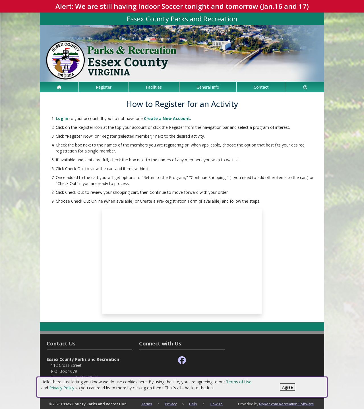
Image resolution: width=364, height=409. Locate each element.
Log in (62, 118)
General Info (208, 87)
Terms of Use (238, 381)
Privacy (171, 403)
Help (193, 403)
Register (103, 87)
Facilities (154, 87)
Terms (146, 403)
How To (216, 403)
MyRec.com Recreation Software (286, 403)
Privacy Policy (61, 387)
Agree (287, 387)
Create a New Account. (167, 118)
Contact (261, 87)
